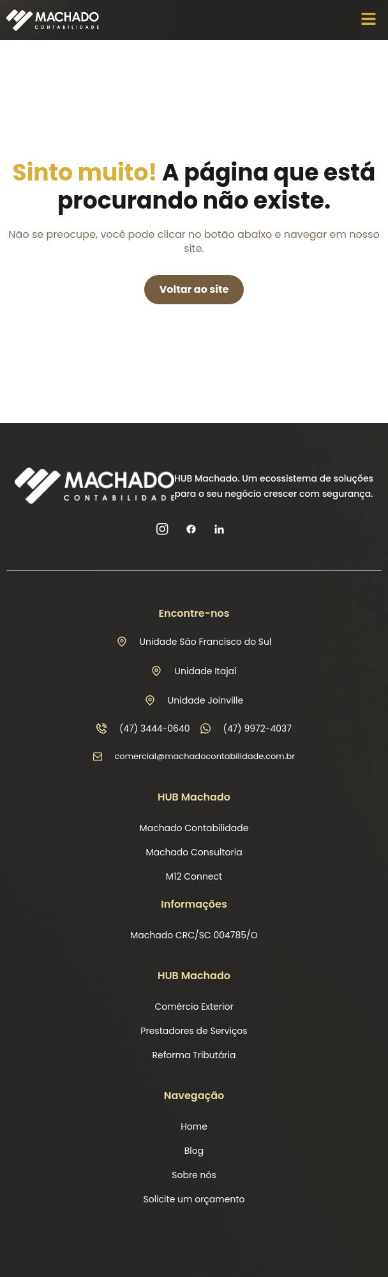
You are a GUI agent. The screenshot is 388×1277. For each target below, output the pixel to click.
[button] (369, 20)
